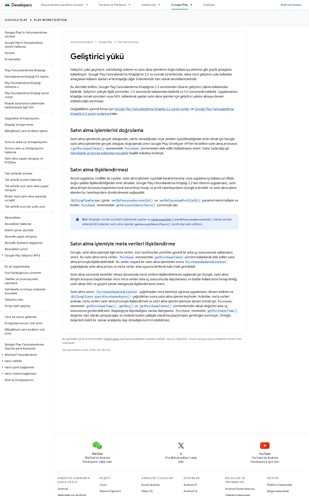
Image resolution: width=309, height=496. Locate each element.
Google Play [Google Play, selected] (179, 5)
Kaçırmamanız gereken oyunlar (62, 5)
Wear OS (147, 491)
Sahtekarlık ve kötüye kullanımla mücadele (99, 153)
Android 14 (190, 491)
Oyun (103, 485)
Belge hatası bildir (278, 491)
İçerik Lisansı (111, 339)
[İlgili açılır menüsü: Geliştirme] (161, 4)
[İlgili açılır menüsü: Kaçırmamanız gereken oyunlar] (88, 4)
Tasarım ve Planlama (112, 5)
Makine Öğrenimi (110, 491)
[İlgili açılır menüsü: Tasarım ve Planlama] (131, 4)
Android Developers (81, 42)
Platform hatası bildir (279, 485)
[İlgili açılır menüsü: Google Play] (193, 4)
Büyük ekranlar (150, 485)
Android (63, 488)
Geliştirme (148, 5)
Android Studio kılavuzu (240, 488)
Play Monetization (50, 20)
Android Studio (290, 5)
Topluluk (208, 5)
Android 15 (190, 485)
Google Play (16, 20)
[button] (25, 255)
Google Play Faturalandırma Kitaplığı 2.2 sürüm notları (152, 109)
